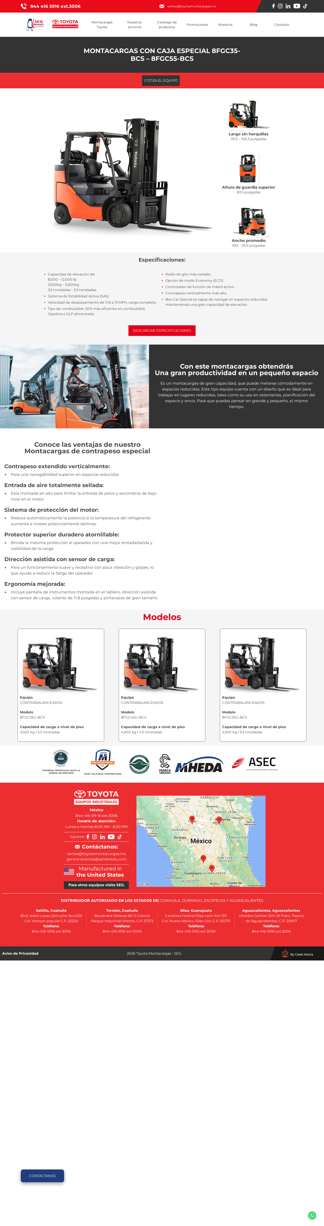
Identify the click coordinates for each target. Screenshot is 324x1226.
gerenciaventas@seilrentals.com (96, 859)
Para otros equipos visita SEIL (96, 885)
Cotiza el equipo (161, 80)
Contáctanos (42, 1176)
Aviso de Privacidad (20, 953)
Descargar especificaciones (162, 331)
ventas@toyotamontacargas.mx (96, 854)
